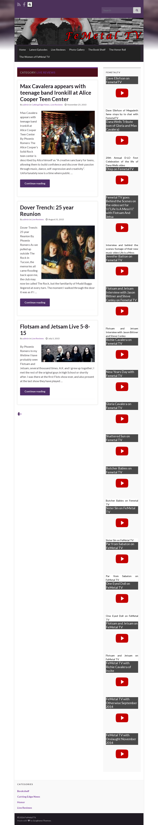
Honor (21, 802)
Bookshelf (23, 791)
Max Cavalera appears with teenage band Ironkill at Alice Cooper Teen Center (55, 92)
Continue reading (35, 183)
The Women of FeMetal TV (34, 56)
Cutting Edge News (41, 104)
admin (26, 104)
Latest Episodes (38, 49)
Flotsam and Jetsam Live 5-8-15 (55, 329)
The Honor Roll (117, 49)
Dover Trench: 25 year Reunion (47, 210)
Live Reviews (58, 49)
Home (22, 49)
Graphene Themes (42, 820)
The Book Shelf (96, 49)
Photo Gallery (77, 49)
